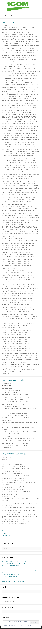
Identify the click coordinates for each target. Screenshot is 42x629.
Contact (4, 533)
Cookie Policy (29, 625)
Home (3, 531)
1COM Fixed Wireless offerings (10, 576)
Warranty (4, 538)
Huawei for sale (8, 22)
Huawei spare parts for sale (13, 380)
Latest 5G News (6, 535)
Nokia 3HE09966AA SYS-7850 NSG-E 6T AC (13, 581)
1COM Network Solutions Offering (11, 574)
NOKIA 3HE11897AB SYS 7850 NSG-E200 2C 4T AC (15, 579)
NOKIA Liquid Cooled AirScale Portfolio (12, 565)
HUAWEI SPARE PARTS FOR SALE (15, 454)
